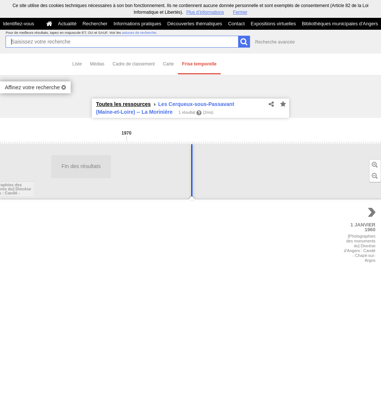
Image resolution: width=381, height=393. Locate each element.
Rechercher (95, 23)
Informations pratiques (137, 23)
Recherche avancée (275, 42)
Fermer (240, 12)
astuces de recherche (139, 32)
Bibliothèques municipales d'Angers (340, 23)
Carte (168, 64)
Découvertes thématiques (194, 23)
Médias (97, 64)
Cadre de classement (134, 64)
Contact (236, 23)
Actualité (67, 23)
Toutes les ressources (123, 104)
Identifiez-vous (18, 23)
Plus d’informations (205, 12)
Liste (77, 64)
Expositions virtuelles (273, 23)
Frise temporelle (199, 64)
